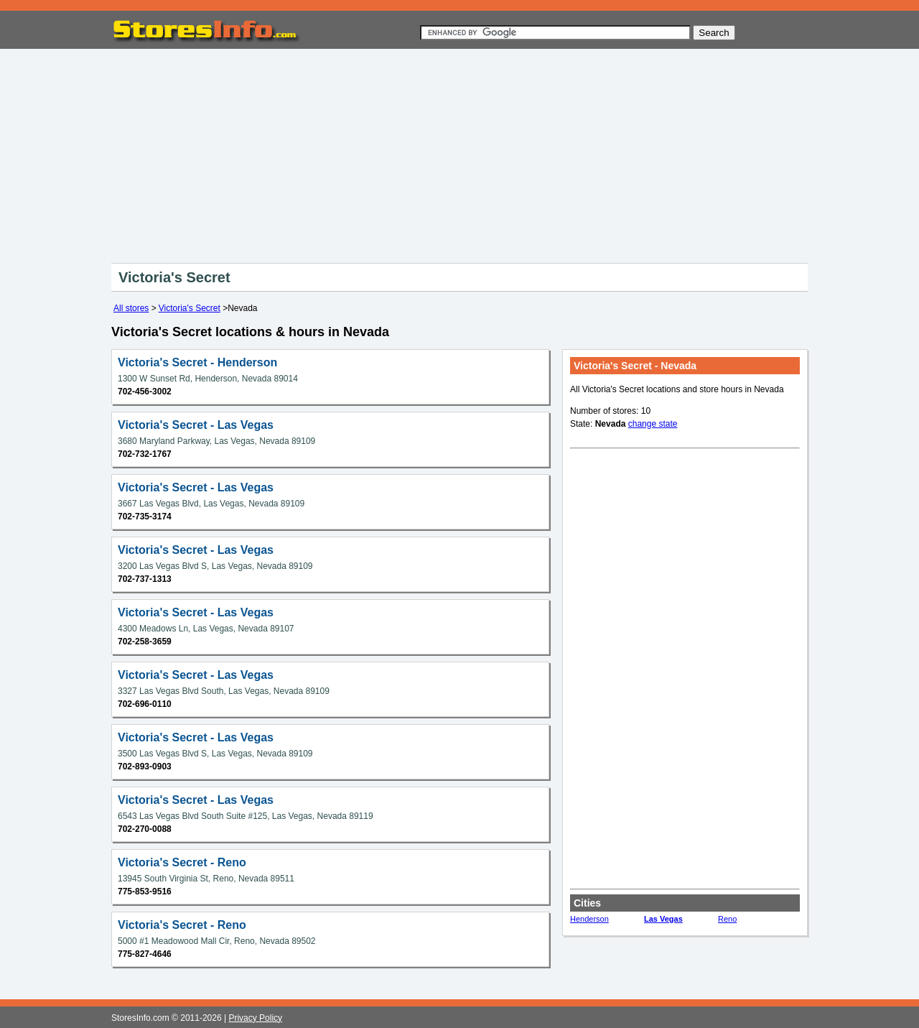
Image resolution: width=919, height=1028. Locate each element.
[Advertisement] (459, 153)
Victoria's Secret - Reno (182, 862)
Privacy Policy (255, 1018)
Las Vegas (663, 918)
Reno (727, 918)
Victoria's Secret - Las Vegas (196, 425)
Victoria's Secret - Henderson (197, 362)
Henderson (589, 918)
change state (653, 424)
